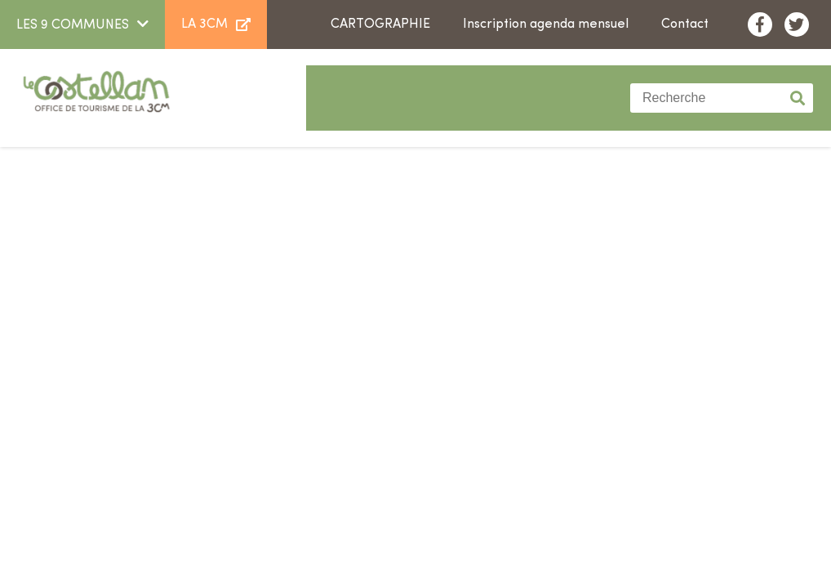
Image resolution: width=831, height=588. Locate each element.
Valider (798, 98)
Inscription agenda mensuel (546, 24)
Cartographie (380, 24)
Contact (685, 24)
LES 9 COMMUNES (72, 25)
